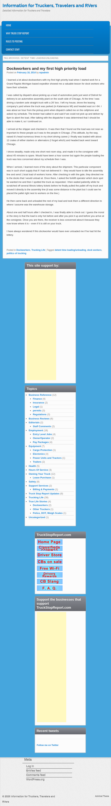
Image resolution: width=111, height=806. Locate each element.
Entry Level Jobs (42, 434)
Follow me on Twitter (48, 745)
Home (8, 25)
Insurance (38, 402)
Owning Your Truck (39, 474)
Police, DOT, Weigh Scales (48, 513)
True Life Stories (38, 501)
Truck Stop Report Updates (44, 493)
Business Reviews (39, 418)
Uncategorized (37, 517)
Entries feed (33, 770)
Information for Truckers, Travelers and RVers (50, 5)
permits (37, 410)
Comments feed (36, 775)
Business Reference (40, 395)
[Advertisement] (41, 325)
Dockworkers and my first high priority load (46, 68)
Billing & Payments (43, 489)
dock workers (94, 250)
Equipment (35, 446)
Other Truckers (41, 509)
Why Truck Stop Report (17, 33)
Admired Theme (102, 796)
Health (32, 466)
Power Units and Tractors (47, 458)
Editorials (34, 422)
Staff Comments (42, 426)
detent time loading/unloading (70, 250)
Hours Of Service (38, 469)
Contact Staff (13, 49)
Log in (30, 766)
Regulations (39, 414)
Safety (32, 481)
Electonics (39, 454)
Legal (36, 406)
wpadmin (44, 72)
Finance (37, 398)
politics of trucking (16, 253)
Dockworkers (23, 250)
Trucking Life (38, 250)
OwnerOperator (41, 438)
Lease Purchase (42, 477)
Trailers (37, 461)
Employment (36, 430)
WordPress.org (35, 779)
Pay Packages (41, 442)
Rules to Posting (14, 41)
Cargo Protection (42, 450)
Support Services (38, 485)
